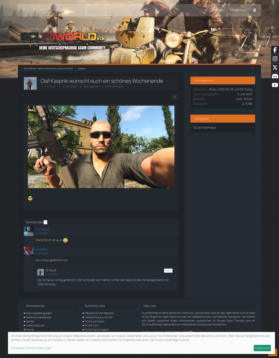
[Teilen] (175, 97)
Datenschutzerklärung (38, 317)
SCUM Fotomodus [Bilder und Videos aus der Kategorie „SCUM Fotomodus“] (205, 131)
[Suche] (254, 10)
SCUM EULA (92, 325)
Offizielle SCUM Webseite (99, 313)
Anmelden (219, 10)
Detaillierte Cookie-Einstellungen (31, 348)
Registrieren (238, 10)
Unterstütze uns (35, 325)
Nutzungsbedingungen (39, 313)
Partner (30, 329)
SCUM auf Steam (94, 321)
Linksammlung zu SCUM (98, 317)
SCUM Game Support (97, 329)
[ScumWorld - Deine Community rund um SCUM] (139, 40)
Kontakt (30, 321)
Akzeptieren (262, 348)
